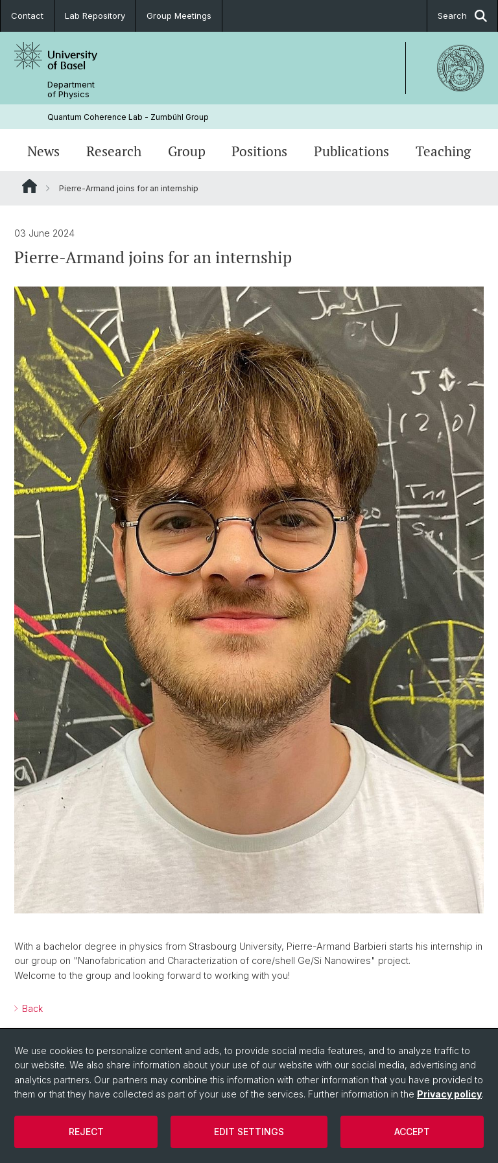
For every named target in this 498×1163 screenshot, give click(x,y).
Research (113, 151)
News (43, 151)
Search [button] (462, 16)
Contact (27, 15)
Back (31, 1008)
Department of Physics (71, 89)
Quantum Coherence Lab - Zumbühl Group (128, 117)
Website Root (29, 186)
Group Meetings (179, 15)
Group (187, 151)
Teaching (443, 151)
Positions (259, 151)
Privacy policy (449, 1093)
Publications (351, 151)
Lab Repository (95, 15)
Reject (86, 1131)
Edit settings (249, 1131)
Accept (412, 1131)
